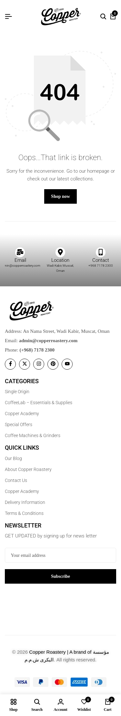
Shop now (60, 196)
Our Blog (13, 458)
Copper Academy (22, 413)
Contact (100, 260)
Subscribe (60, 576)
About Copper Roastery (28, 469)
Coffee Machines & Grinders (32, 435)
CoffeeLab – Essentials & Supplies (38, 402)
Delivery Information (25, 502)
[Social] (10, 364)
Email (20, 260)
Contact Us (16, 480)
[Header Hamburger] (8, 16)
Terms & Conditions (24, 513)
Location (60, 260)
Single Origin (17, 391)
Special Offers (18, 424)
